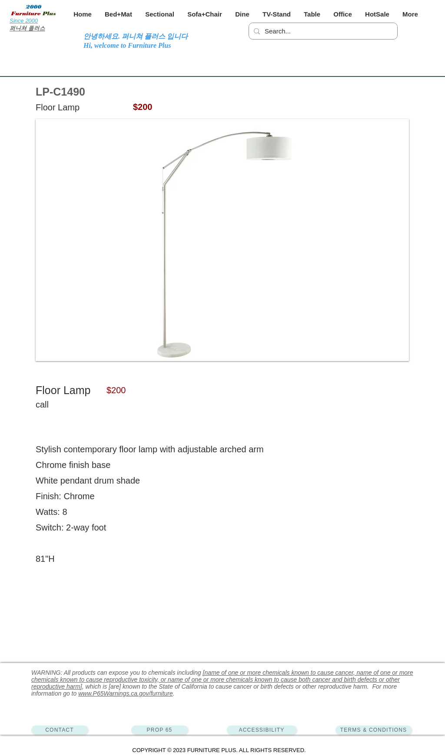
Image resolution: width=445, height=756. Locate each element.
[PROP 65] (159, 730)
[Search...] (322, 31)
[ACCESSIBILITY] (261, 730)
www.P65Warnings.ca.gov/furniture (125, 693)
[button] (118, 14)
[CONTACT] (59, 730)
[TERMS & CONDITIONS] (373, 730)
